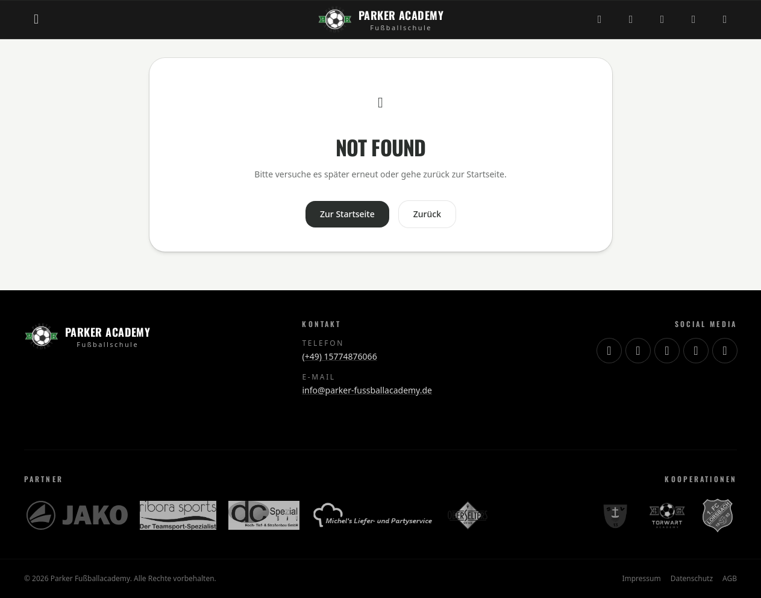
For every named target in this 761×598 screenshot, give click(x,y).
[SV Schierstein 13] (615, 515)
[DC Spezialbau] (264, 515)
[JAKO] (77, 515)
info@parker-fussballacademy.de (366, 390)
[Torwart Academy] (665, 515)
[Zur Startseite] (380, 19)
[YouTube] (662, 19)
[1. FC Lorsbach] (717, 515)
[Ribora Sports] (178, 515)
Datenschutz (692, 579)
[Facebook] (693, 19)
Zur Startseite (347, 214)
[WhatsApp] (725, 19)
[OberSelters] (467, 515)
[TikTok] (631, 19)
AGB (729, 579)
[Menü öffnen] (36, 19)
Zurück (427, 214)
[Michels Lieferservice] (373, 515)
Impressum (641, 579)
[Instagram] (599, 19)
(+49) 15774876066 (339, 356)
